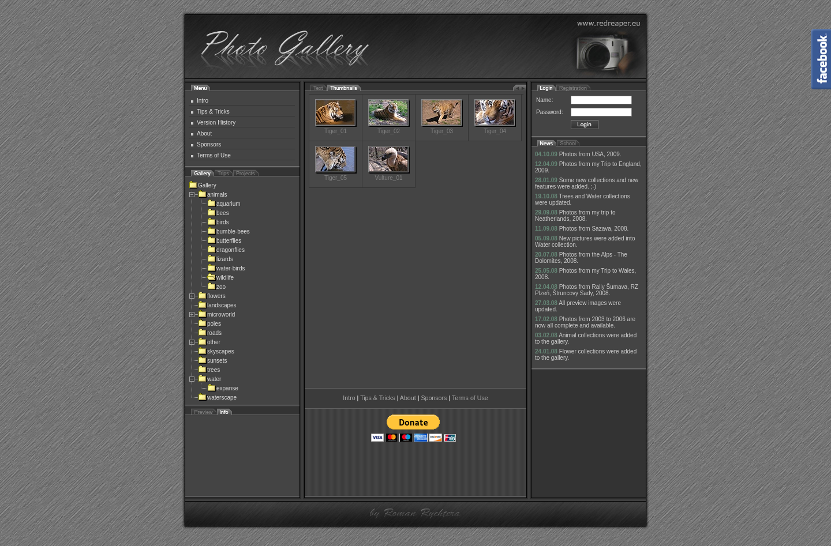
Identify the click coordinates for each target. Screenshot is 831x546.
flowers (212, 296)
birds (218, 222)
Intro (202, 100)
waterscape (217, 397)
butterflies (224, 241)
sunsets (212, 360)
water (209, 379)
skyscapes (216, 351)
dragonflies (226, 250)
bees (218, 213)
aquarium (224, 204)
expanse (222, 388)
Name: (544, 100)
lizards (220, 259)
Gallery (202, 185)
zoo (216, 287)
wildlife (220, 277)
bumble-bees (228, 231)
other (209, 342)
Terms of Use (214, 155)
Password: (549, 112)
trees (209, 370)
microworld (216, 314)
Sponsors (209, 144)
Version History (216, 122)
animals (212, 194)
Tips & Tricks (213, 111)
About (204, 133)
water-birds (226, 268)
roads (210, 333)
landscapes (217, 305)
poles (209, 324)
